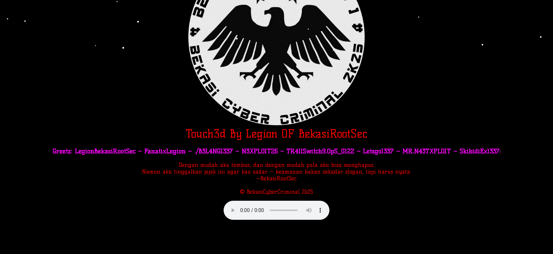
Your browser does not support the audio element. (276, 210)
